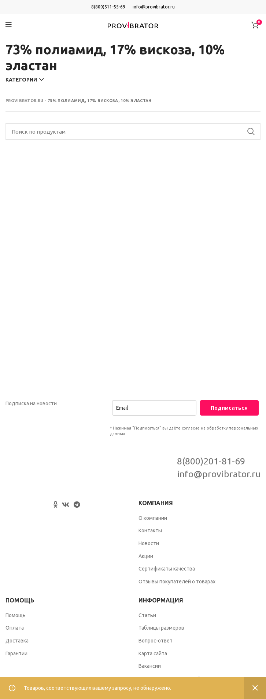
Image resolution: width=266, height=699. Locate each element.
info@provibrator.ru (154, 6)
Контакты (150, 530)
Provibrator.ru (24, 100)
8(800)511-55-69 (108, 6)
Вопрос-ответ (155, 641)
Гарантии (16, 653)
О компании (152, 518)
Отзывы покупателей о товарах (176, 581)
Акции (145, 556)
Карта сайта (152, 653)
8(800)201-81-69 (211, 461)
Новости (148, 543)
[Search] (133, 131)
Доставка (17, 641)
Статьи (147, 615)
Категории (21, 79)
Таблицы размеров (161, 628)
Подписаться (229, 407)
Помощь (15, 615)
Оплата (14, 628)
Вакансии (149, 666)
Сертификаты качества (166, 569)
